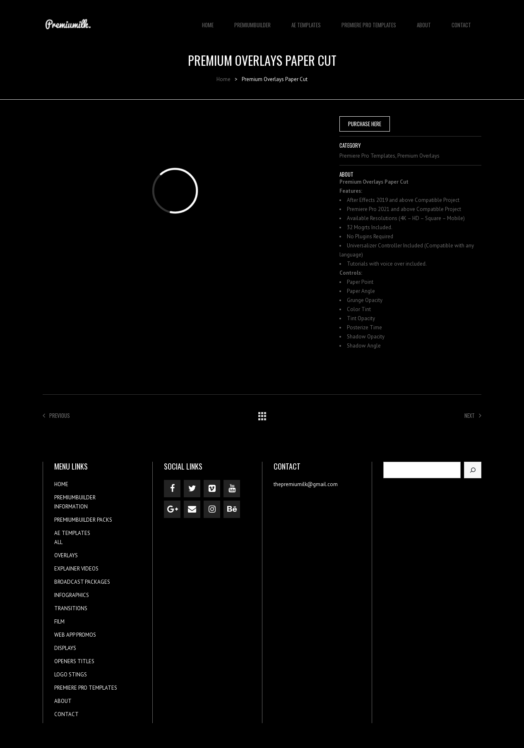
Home (223, 79)
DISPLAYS (65, 648)
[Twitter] (192, 488)
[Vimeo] (212, 488)
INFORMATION (71, 506)
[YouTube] (232, 488)
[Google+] (172, 509)
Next (472, 415)
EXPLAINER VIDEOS (76, 568)
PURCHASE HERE (364, 124)
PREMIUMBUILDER (252, 20)
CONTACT (461, 20)
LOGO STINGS (70, 674)
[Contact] (192, 509)
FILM (59, 621)
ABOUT (423, 20)
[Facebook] (172, 488)
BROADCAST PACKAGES (82, 581)
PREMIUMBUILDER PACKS (83, 519)
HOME (208, 20)
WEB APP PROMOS (75, 634)
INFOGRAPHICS (71, 595)
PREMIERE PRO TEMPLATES (368, 20)
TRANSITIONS (70, 608)
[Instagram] (212, 509)
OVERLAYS (66, 555)
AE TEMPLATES (306, 20)
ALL (58, 542)
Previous (56, 415)
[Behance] (232, 509)
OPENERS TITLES (74, 661)
